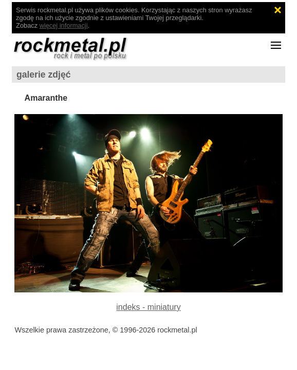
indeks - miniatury (148, 307)
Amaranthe (46, 98)
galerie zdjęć (43, 74)
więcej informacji (64, 25)
